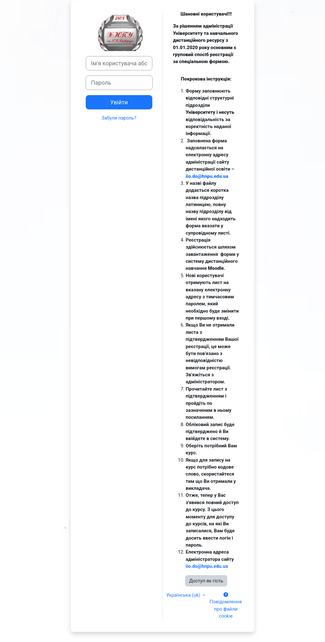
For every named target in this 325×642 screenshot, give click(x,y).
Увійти (119, 102)
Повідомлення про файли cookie (226, 606)
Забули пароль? (119, 118)
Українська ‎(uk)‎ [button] (184, 595)
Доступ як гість (206, 581)
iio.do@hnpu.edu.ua (207, 176)
